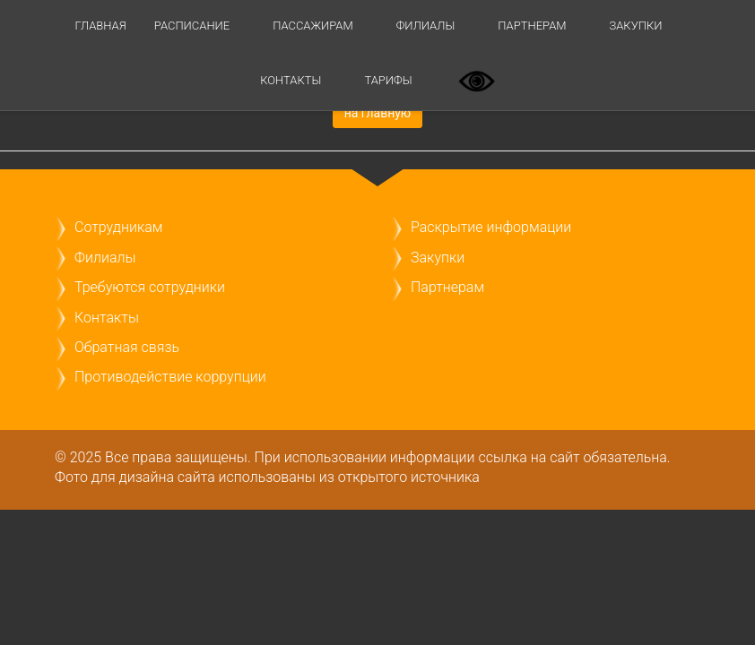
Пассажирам (312, 25)
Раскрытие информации (491, 227)
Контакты (290, 80)
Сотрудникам (118, 227)
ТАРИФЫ (388, 80)
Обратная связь (126, 347)
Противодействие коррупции (170, 376)
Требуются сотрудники (149, 287)
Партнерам (532, 25)
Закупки (636, 25)
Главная (100, 25)
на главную (378, 113)
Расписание (192, 25)
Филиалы (426, 25)
